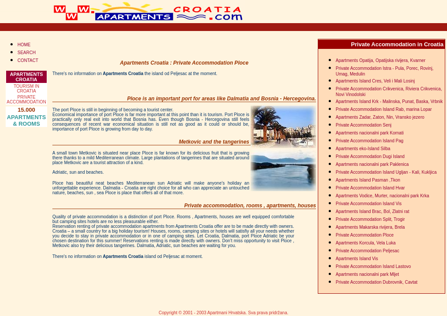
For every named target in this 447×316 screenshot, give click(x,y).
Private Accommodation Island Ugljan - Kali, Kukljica (386, 172)
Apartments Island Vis (357, 258)
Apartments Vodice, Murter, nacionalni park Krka (382, 195)
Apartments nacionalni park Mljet (367, 274)
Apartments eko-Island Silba (363, 148)
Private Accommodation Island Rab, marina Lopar (384, 109)
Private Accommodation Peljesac (367, 250)
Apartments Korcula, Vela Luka (365, 242)
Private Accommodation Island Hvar (370, 187)
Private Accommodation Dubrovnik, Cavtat (376, 282)
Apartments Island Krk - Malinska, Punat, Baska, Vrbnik (389, 101)
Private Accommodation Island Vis (369, 203)
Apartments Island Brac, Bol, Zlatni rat (372, 211)
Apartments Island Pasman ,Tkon (368, 180)
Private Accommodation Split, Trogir (370, 219)
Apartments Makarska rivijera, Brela (370, 227)
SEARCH (26, 52)
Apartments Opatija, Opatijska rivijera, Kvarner (381, 60)
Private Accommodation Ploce (365, 235)
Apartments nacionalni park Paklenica (372, 164)
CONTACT (27, 60)
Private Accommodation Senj (364, 125)
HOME (24, 44)
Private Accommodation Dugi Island (370, 156)
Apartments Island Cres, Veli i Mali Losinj (375, 81)
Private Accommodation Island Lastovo (373, 266)
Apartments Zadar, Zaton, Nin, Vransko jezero (380, 117)
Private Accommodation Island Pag (369, 140)
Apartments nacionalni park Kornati (370, 133)
